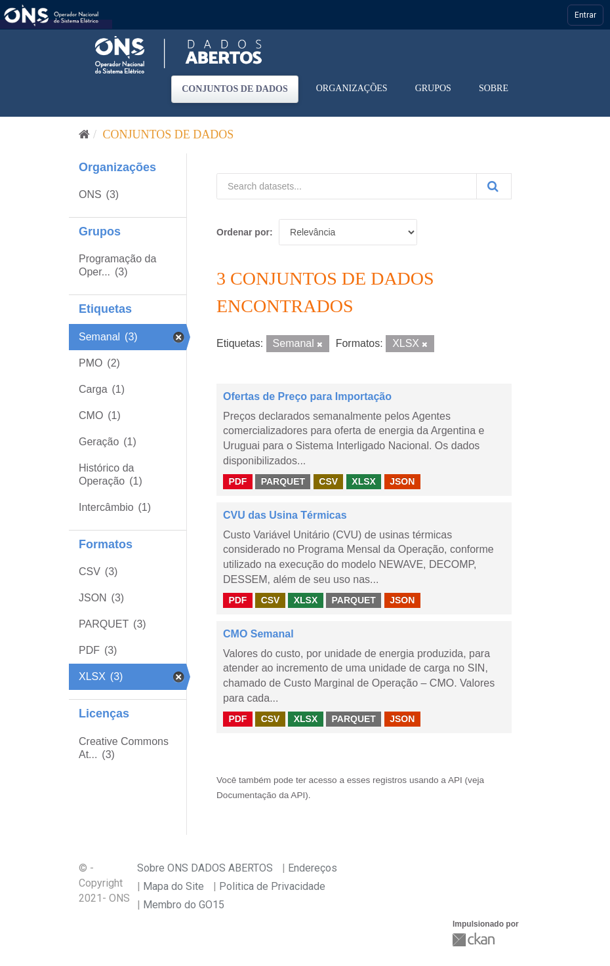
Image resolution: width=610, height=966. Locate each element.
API (455, 780)
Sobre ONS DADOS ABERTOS (205, 868)
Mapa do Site (173, 886)
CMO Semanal (258, 633)
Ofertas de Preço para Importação (307, 396)
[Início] (84, 134)
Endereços (312, 868)
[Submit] (494, 186)
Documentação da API (260, 795)
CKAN (475, 939)
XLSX (364, 481)
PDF (237, 481)
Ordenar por (243, 232)
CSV (328, 481)
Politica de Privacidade (272, 886)
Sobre (493, 88)
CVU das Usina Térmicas (285, 515)
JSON (402, 481)
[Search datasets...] (346, 186)
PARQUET (283, 481)
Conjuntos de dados (235, 89)
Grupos (433, 88)
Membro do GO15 (183, 904)
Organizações (352, 88)
